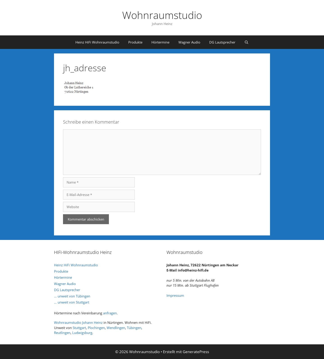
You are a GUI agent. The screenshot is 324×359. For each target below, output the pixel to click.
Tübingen (134, 327)
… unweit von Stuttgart (71, 302)
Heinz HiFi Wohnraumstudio (97, 42)
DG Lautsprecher (222, 42)
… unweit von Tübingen (72, 296)
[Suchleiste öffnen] (246, 42)
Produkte (135, 42)
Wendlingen (116, 327)
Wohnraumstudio (162, 15)
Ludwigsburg (82, 332)
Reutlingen (62, 332)
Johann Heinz (92, 322)
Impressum (175, 295)
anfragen (110, 313)
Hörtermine (160, 42)
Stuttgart (79, 327)
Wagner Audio (189, 42)
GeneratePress (196, 351)
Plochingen (96, 327)
